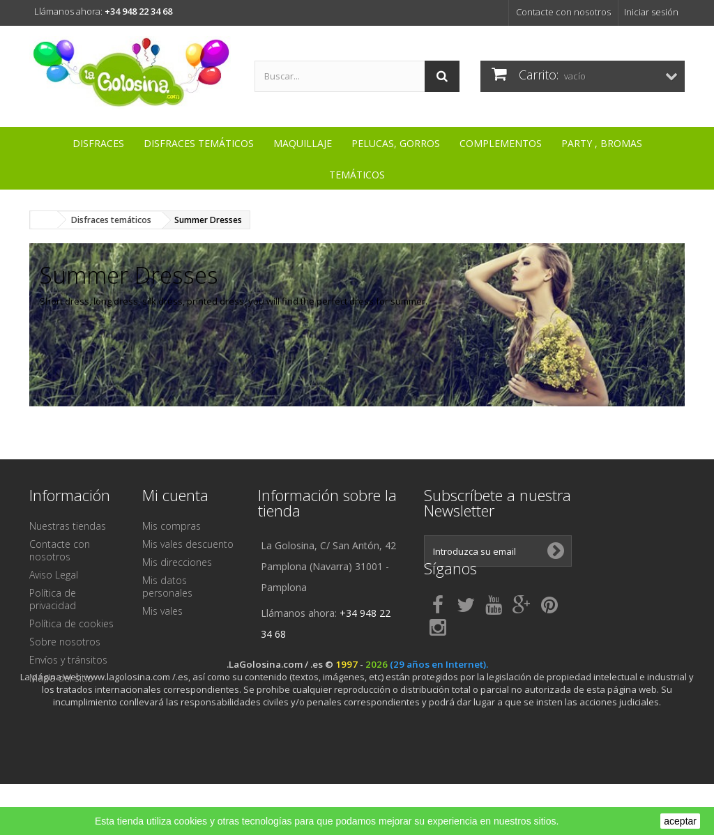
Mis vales (162, 611)
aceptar (680, 821)
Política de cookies (71, 623)
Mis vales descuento (188, 544)
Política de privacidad (52, 599)
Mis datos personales (167, 586)
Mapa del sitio (61, 677)
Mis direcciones (177, 562)
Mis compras (171, 526)
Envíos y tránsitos (68, 659)
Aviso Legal (53, 574)
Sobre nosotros (64, 641)
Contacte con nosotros (563, 12)
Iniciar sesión (651, 12)
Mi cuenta (175, 494)
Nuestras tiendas (67, 526)
